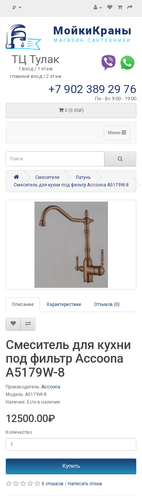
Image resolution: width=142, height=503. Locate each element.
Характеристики (64, 304)
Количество (19, 432)
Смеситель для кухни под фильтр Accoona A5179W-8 (71, 185)
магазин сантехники (92, 40)
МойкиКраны (92, 30)
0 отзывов (53, 483)
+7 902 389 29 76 (92, 89)
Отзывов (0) (107, 304)
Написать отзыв (85, 483)
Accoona (50, 387)
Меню (117, 132)
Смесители (47, 177)
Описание (23, 304)
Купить (71, 466)
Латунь (83, 177)
